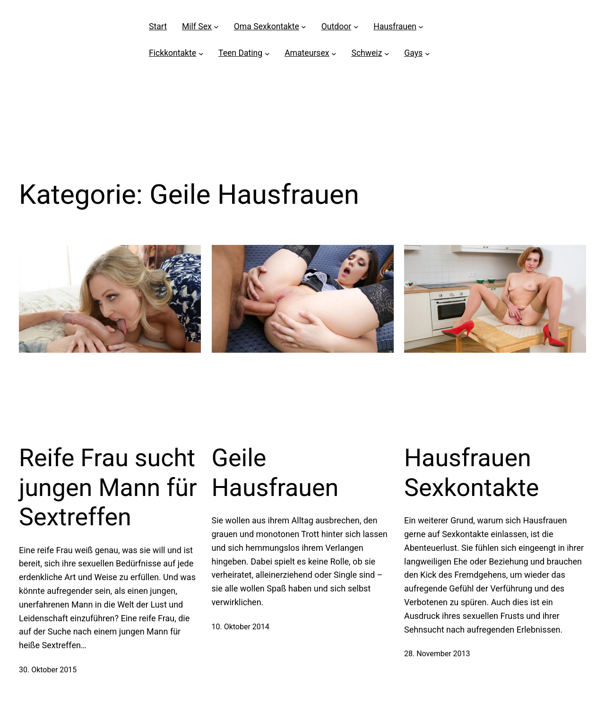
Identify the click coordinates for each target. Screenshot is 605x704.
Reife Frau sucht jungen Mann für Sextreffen (108, 487)
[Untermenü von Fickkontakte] (201, 53)
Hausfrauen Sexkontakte (471, 472)
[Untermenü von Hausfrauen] (421, 26)
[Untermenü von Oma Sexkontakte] (303, 26)
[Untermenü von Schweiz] (386, 53)
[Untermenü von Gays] (427, 53)
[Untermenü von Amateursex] (334, 53)
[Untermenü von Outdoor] (356, 26)
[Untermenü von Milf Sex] (216, 26)
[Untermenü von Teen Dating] (267, 53)
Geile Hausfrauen (275, 472)
